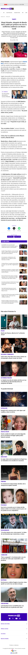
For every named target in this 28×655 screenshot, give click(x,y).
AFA (3, 12)
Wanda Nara (10, 236)
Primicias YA (3, 16)
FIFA (22, 12)
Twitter (14, 229)
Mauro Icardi (17, 236)
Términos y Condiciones (14, 645)
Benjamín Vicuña (17, 12)
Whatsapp (19, 229)
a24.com (22, 4)
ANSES (26, 12)
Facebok (9, 229)
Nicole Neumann (9, 12)
